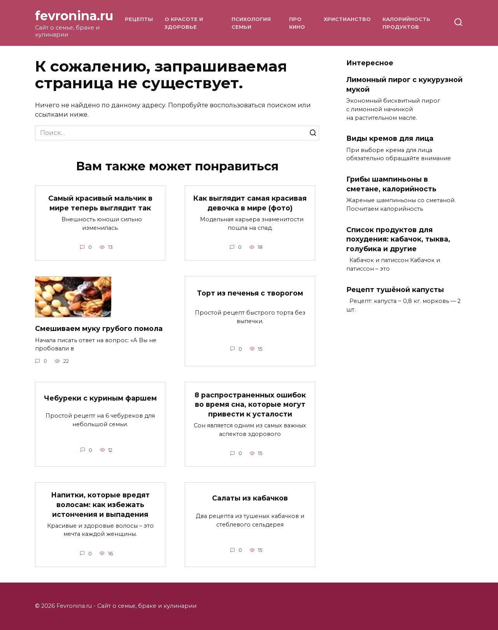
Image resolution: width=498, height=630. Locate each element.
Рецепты (139, 19)
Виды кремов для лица (389, 138)
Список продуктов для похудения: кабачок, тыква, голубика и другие (398, 239)
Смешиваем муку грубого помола (99, 328)
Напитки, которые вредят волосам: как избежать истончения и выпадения (100, 504)
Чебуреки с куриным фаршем (100, 398)
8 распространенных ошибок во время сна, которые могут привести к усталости (250, 404)
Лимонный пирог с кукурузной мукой (404, 84)
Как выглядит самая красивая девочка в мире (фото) (250, 203)
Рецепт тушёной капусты (395, 289)
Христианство (347, 19)
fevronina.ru (74, 15)
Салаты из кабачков (250, 498)
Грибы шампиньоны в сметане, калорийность (391, 184)
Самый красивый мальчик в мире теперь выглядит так (100, 203)
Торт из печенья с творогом (250, 293)
